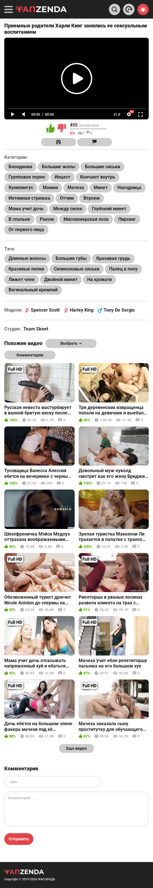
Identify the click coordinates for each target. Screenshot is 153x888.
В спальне (19, 219)
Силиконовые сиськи (76, 269)
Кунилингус (21, 187)
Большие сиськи (102, 166)
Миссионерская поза (86, 219)
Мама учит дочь (26, 208)
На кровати (99, 279)
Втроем (91, 198)
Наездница (129, 187)
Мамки (50, 187)
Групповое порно (27, 177)
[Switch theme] (143, 9)
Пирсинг (127, 219)
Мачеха (76, 187)
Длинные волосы (27, 258)
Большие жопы (58, 166)
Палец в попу (123, 269)
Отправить (19, 839)
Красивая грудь (113, 258)
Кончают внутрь (97, 177)
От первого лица (26, 229)
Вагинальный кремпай (33, 289)
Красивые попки (26, 269)
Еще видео (76, 748)
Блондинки (20, 166)
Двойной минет (60, 279)
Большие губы (71, 258)
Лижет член (21, 279)
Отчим (67, 198)
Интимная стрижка (29, 198)
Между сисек (67, 208)
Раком (47, 219)
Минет (101, 187)
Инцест (62, 177)
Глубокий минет (109, 208)
